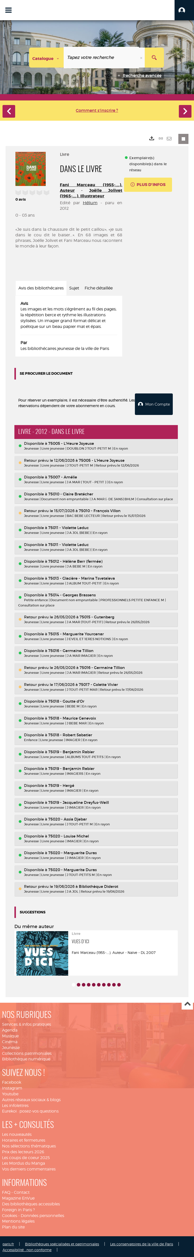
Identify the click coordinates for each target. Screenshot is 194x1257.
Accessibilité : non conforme (27, 1249)
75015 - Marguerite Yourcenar (76, 633)
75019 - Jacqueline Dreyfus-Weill (78, 801)
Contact (22, 1191)
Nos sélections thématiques (29, 1145)
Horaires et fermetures (23, 1139)
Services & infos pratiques (26, 1023)
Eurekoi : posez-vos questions (30, 1110)
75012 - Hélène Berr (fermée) (75, 560)
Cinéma (9, 1041)
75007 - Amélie (62, 476)
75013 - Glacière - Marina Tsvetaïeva (81, 577)
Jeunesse (11, 1046)
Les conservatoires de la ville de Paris (141, 1243)
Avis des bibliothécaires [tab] (41, 288)
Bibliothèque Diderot (98, 885)
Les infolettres (15, 1104)
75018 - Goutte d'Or (66, 700)
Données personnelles (42, 1214)
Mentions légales (18, 1220)
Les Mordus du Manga (23, 1162)
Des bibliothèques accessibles (31, 1203)
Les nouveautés (17, 1133)
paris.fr (8, 1243)
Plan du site (13, 1226)
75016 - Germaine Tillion (70, 649)
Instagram (12, 1087)
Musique (10, 1035)
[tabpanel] (68, 326)
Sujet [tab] (74, 288)
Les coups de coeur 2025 (26, 1156)
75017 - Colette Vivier (98, 683)
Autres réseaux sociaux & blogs (31, 1098)
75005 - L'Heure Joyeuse (71, 442)
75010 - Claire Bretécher (70, 493)
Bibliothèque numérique (26, 1058)
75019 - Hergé (61, 784)
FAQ (6, 1191)
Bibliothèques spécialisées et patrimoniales (62, 1243)
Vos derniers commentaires (29, 1168)
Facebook (11, 1081)
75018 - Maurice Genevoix (72, 717)
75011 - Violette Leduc (68, 527)
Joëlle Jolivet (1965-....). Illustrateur (91, 193)
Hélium (90, 202)
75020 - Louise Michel (68, 835)
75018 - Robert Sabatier (70, 734)
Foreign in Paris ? (18, 1208)
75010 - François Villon (99, 510)
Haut (187, 1003)
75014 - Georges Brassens (72, 594)
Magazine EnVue (18, 1197)
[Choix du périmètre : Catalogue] (46, 57)
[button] (184, 10)
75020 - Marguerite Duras (72, 852)
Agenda (9, 1029)
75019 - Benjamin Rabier (71, 751)
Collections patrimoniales (27, 1052)
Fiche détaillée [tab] (99, 288)
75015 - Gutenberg (97, 616)
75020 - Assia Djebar (67, 818)
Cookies (9, 1214)
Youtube (10, 1093)
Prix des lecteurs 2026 (23, 1151)
